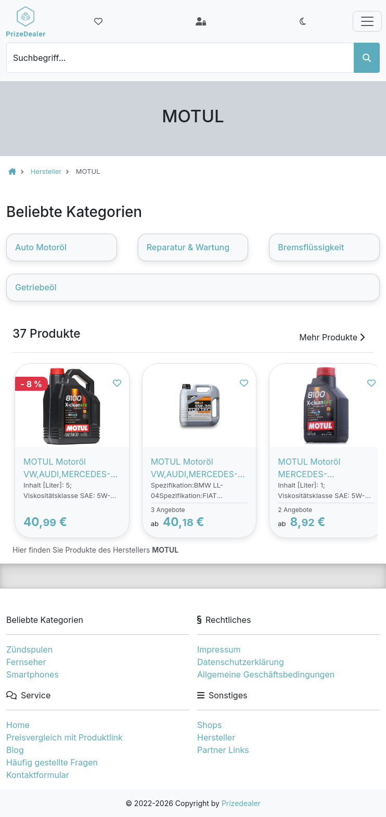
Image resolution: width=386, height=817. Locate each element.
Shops (209, 725)
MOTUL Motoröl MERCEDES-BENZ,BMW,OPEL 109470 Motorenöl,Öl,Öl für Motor (324, 468)
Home (18, 725)
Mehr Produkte (332, 337)
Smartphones (32, 674)
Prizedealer (241, 803)
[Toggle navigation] (367, 21)
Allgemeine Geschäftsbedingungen (265, 674)
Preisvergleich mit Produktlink (64, 737)
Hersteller (216, 737)
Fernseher (26, 662)
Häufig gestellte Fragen (52, 762)
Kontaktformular (37, 775)
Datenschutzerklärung (240, 662)
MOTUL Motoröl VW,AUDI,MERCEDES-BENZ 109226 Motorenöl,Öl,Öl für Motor (194, 468)
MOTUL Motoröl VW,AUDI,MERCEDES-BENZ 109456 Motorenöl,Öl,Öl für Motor (66, 468)
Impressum (219, 649)
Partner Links (223, 750)
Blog (15, 750)
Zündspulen (29, 649)
